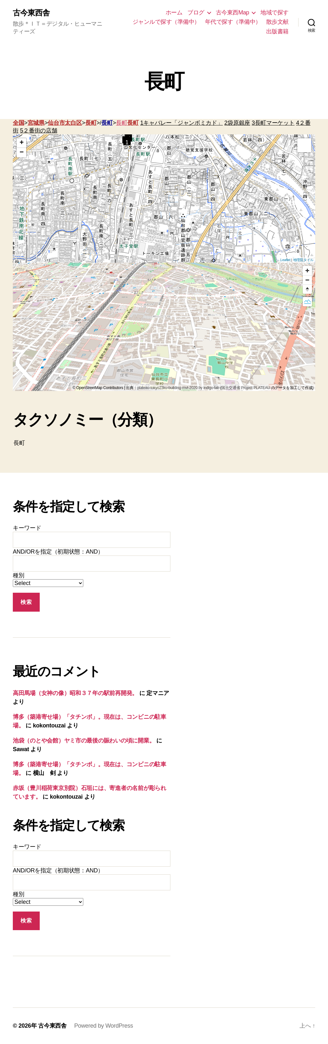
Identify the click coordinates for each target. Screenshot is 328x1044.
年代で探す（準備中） (233, 22)
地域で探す (274, 12)
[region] (164, 327)
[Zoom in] (307, 270)
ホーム (174, 12)
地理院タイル (303, 260)
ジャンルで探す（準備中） (166, 22)
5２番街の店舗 (38, 130)
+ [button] (22, 143)
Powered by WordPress (103, 1026)
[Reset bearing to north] (307, 289)
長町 (90, 123)
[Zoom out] (307, 279)
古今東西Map (232, 12)
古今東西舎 (31, 13)
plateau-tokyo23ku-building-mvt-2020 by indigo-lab (178, 388)
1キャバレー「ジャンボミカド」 (181, 123)
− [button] (22, 152)
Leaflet (285, 260)
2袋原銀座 (237, 123)
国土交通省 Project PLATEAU (245, 388)
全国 (18, 123)
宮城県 (36, 123)
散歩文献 (277, 22)
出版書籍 (277, 31)
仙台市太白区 (65, 123)
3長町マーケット (273, 123)
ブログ (195, 12)
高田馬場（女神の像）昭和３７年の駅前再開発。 (75, 693)
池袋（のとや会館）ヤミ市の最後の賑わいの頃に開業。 (84, 740)
